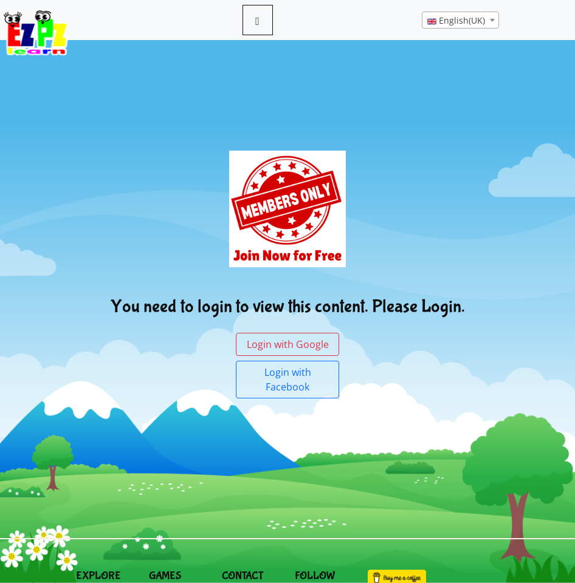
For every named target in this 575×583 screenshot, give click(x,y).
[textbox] (460, 20)
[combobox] (460, 20)
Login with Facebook (287, 380)
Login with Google (288, 344)
